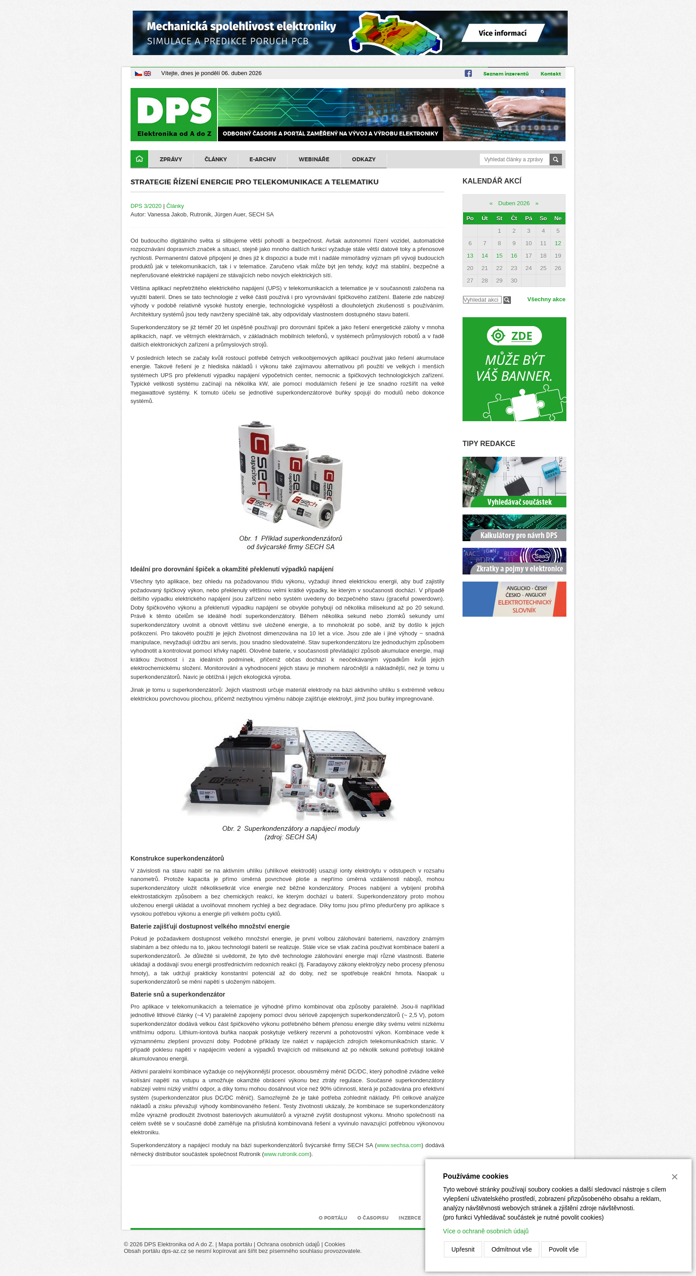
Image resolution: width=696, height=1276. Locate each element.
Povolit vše (564, 1249)
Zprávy (171, 159)
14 (485, 255)
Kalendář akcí (492, 181)
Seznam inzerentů (506, 74)
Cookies (334, 1244)
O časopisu (372, 1218)
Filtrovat (507, 300)
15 (499, 255)
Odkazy (364, 159)
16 (514, 255)
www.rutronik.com (287, 1154)
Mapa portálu (235, 1244)
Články (216, 159)
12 (558, 243)
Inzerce (410, 1218)
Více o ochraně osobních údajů (486, 1231)
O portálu (333, 1218)
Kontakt (551, 74)
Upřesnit (463, 1249)
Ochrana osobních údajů (288, 1244)
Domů (139, 159)
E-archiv (262, 159)
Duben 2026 (514, 203)
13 (470, 255)
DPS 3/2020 (146, 206)
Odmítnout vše (511, 1249)
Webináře (314, 159)
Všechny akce (546, 299)
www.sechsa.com (399, 1145)
